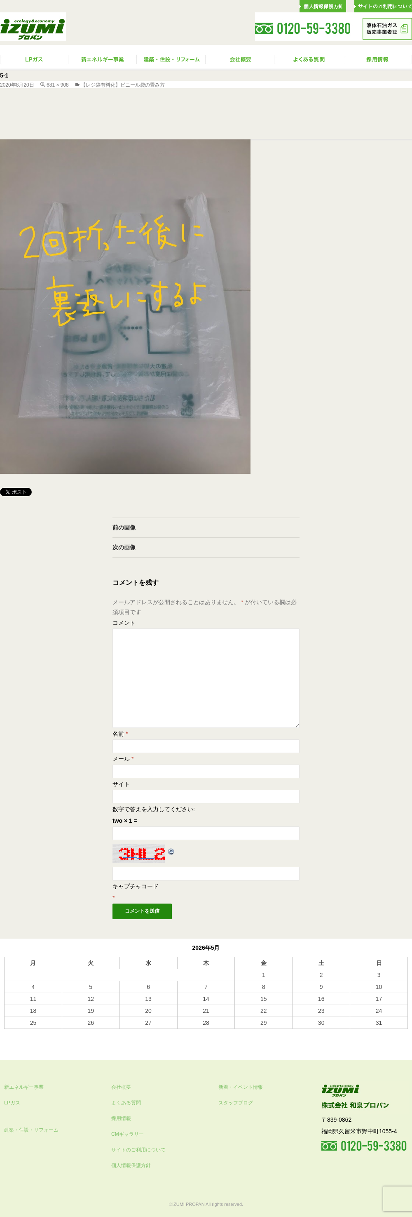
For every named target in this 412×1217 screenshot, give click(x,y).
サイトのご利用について (138, 1150)
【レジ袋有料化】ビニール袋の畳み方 (123, 85)
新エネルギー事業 (24, 1087)
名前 (120, 733)
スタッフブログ (235, 1103)
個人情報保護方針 (131, 1165)
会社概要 (121, 1087)
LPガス (12, 1103)
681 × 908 (58, 85)
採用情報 (121, 1118)
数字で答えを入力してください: (153, 809)
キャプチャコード (135, 886)
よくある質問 (126, 1103)
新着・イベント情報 (240, 1087)
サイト (121, 784)
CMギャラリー (127, 1134)
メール (122, 759)
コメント (124, 622)
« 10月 (12, 1032)
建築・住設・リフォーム (31, 1130)
